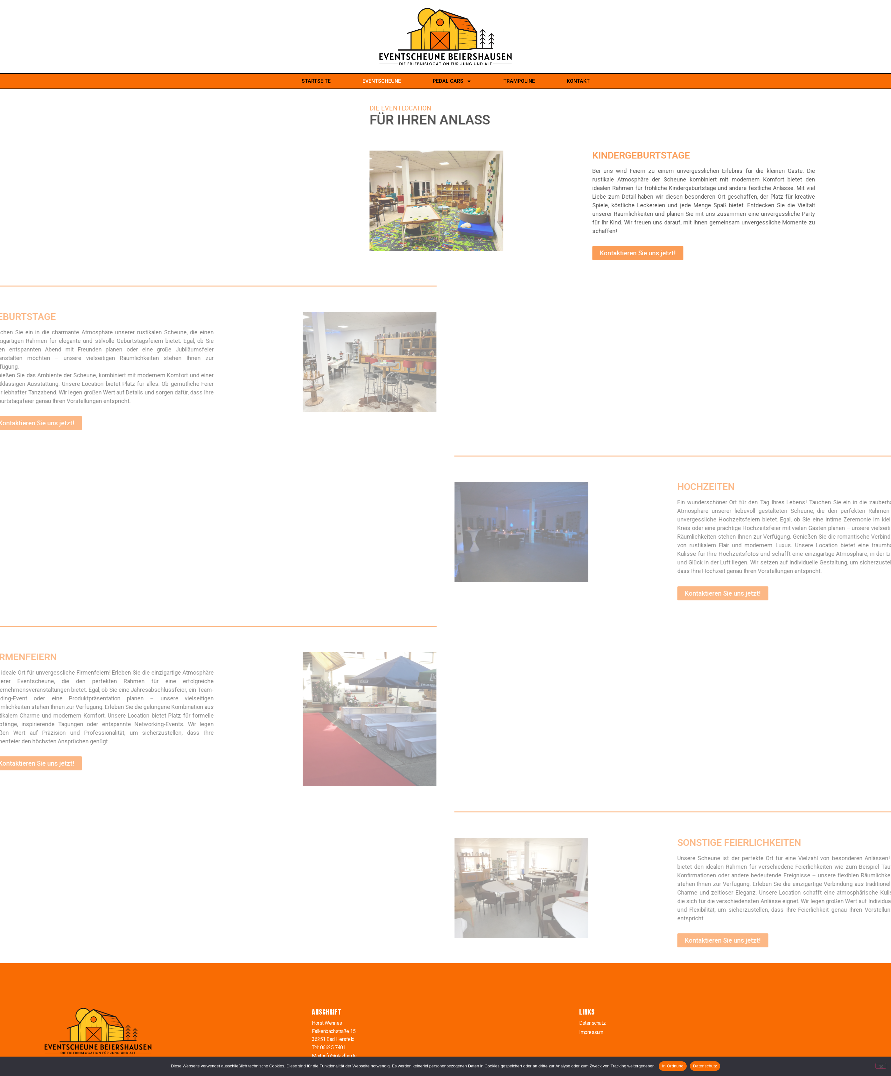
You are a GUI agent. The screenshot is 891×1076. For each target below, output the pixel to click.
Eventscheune (381, 81)
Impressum (591, 1032)
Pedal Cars (452, 81)
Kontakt (578, 81)
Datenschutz (592, 1023)
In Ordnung (673, 1066)
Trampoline (519, 81)
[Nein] (880, 1066)
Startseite (316, 81)
